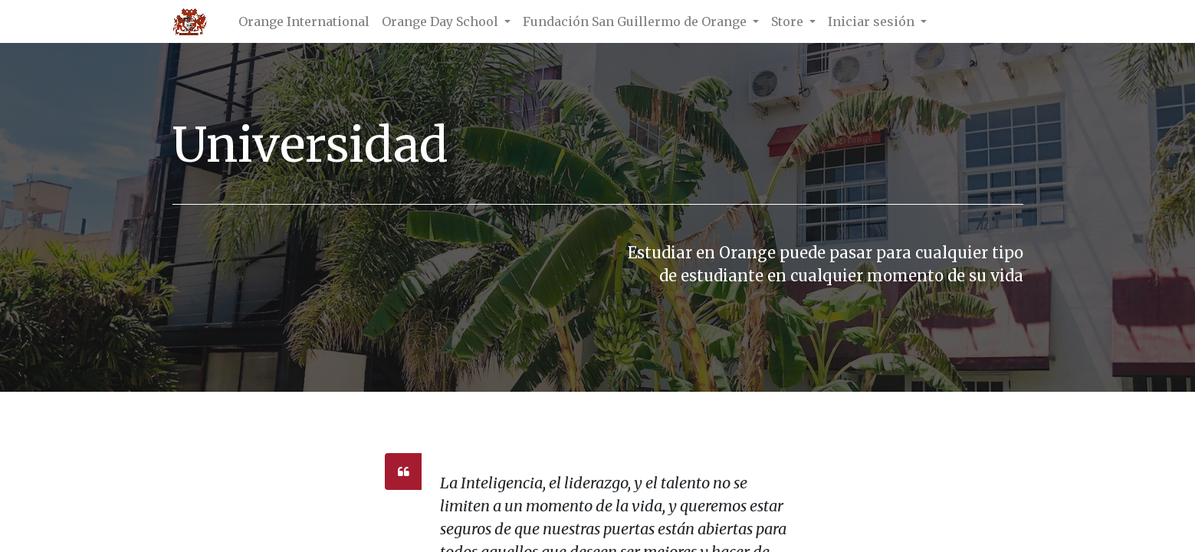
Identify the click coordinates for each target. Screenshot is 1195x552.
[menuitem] (304, 21)
